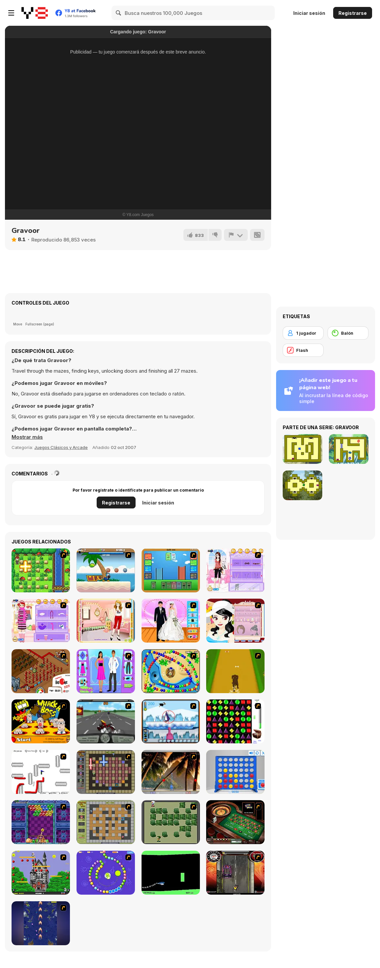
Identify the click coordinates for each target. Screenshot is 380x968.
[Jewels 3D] (235, 721)
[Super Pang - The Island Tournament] (171, 772)
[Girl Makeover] (41, 621)
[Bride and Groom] (171, 621)
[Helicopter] (171, 873)
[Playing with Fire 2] (106, 772)
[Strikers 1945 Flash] (41, 923)
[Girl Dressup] (106, 621)
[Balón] (348, 333)
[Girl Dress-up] (235, 621)
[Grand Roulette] (235, 822)
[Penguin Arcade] (171, 721)
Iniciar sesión (309, 13)
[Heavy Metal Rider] (106, 721)
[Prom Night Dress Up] (106, 671)
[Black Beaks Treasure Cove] (106, 570)
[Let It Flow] (41, 671)
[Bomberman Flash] (171, 822)
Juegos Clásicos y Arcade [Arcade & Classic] (61, 447)
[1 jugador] (303, 333)
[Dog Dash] (235, 671)
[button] (27, 437)
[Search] (118, 13)
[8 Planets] (106, 873)
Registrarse (352, 13)
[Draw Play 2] (41, 772)
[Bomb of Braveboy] (41, 570)
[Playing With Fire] (106, 822)
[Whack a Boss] (41, 721)
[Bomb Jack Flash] (41, 873)
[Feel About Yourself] (235, 570)
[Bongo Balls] (171, 671)
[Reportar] (236, 235)
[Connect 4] (235, 772)
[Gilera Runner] (235, 873)
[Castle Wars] (171, 570)
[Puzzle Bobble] (41, 822)
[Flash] (303, 350)
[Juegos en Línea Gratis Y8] (34, 13)
